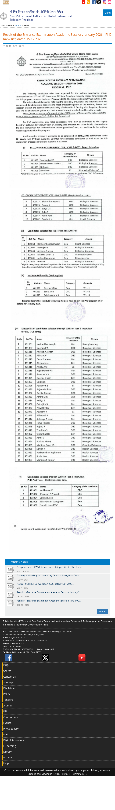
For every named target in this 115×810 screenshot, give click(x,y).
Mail (5, 734)
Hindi (6, 2)
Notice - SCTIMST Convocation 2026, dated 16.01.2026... (45, 583)
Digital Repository (13, 740)
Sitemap (8, 682)
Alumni (7, 705)
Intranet (8, 757)
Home (18, 25)
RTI (5, 711)
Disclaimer (9, 688)
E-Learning (9, 746)
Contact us (9, 676)
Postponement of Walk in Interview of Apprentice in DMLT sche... (50, 567)
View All (102, 611)
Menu (108, 12)
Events (7, 722)
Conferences (10, 717)
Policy (6, 694)
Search (7, 671)
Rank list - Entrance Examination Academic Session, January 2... (49, 592)
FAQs (6, 665)
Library (7, 751)
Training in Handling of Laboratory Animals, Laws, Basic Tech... (49, 575)
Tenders (8, 699)
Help (6, 763)
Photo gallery (11, 728)
